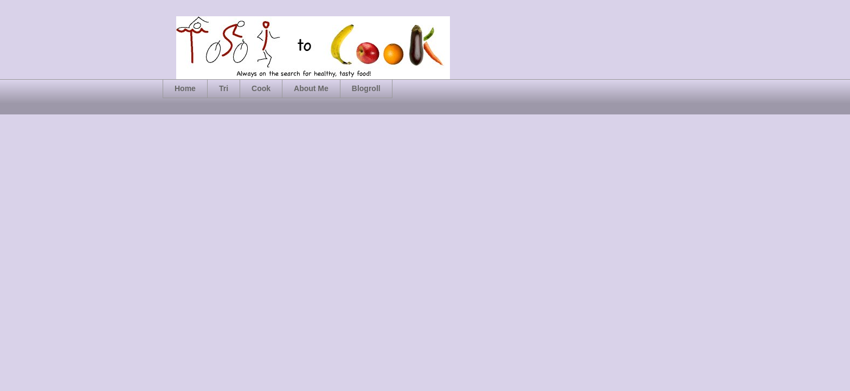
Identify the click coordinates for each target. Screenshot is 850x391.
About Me (311, 88)
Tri (223, 88)
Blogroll (366, 88)
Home (185, 88)
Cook (261, 88)
